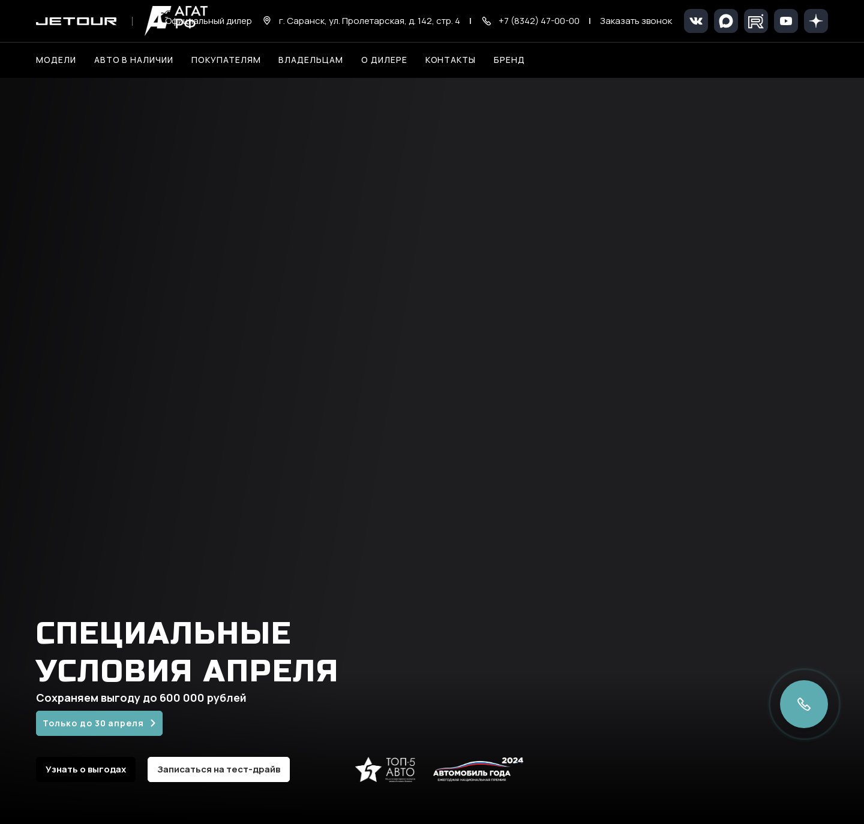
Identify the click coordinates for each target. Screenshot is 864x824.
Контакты (450, 59)
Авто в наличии (133, 59)
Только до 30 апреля (93, 723)
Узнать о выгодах (86, 769)
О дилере (384, 59)
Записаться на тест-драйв (218, 769)
